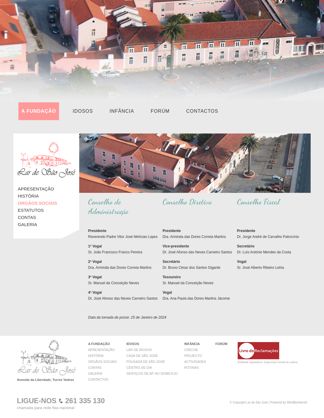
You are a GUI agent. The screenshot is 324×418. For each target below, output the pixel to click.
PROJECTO (193, 355)
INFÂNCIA (121, 111)
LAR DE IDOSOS (139, 350)
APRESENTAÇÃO (36, 188)
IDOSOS (83, 111)
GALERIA (27, 224)
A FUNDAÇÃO (38, 111)
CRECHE (191, 350)
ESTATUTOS (31, 210)
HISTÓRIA (28, 195)
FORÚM (160, 111)
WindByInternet (297, 402)
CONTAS (27, 217)
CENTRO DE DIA (139, 367)
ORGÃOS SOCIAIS (102, 361)
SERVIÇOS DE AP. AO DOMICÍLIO (152, 373)
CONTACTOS (202, 111)
